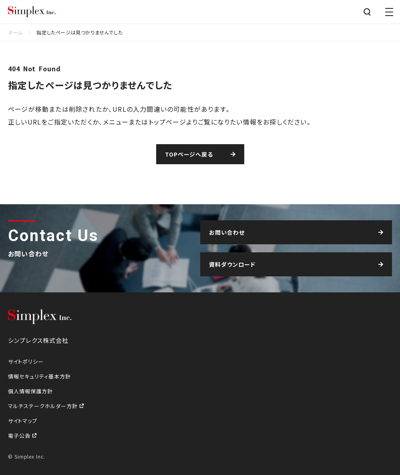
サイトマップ (22, 420)
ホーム (15, 32)
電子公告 (20, 435)
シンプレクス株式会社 (32, 12)
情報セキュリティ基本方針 (39, 376)
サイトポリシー (26, 361)
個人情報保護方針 (30, 391)
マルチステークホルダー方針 (43, 406)
